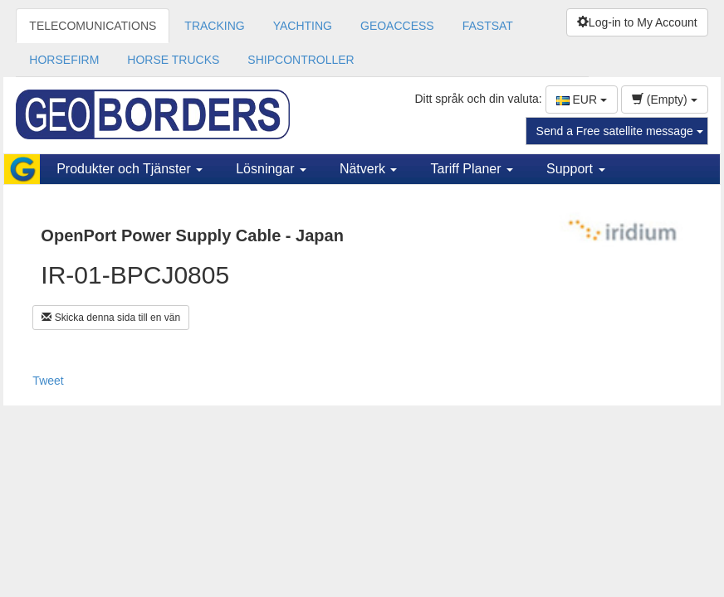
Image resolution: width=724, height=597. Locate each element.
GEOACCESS (397, 25)
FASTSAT (487, 25)
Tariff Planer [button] (471, 169)
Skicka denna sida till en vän (111, 317)
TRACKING (214, 25)
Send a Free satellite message (619, 131)
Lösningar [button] (271, 169)
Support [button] (575, 169)
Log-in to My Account (637, 22)
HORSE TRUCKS (173, 59)
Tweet (47, 380)
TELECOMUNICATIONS (92, 25)
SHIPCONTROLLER (300, 59)
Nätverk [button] (369, 169)
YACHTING (302, 25)
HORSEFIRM (64, 59)
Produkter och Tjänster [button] (129, 169)
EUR (581, 99)
